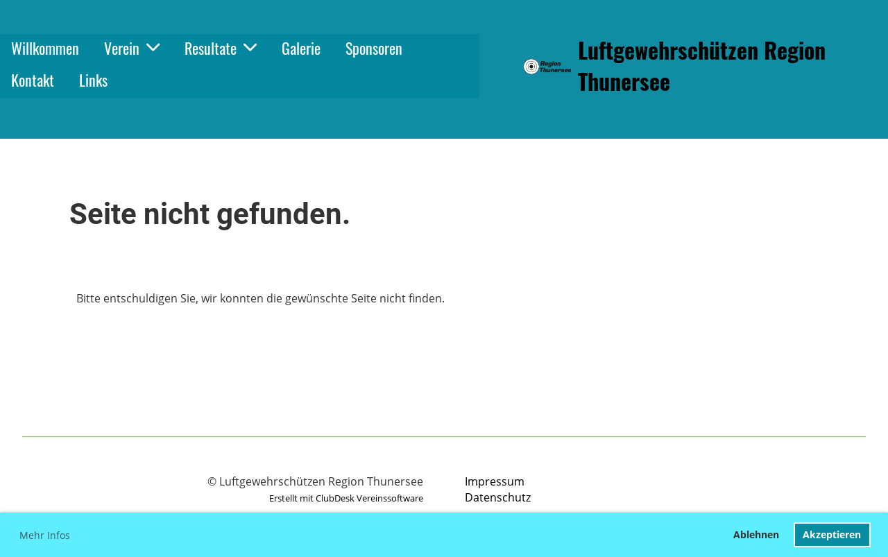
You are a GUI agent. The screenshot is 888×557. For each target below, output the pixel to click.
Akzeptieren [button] (832, 534)
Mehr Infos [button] (44, 535)
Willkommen (45, 48)
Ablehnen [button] (756, 534)
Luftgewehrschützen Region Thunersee (702, 66)
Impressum (494, 481)
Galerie (301, 48)
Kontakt (32, 80)
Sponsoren (373, 48)
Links (93, 80)
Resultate (221, 48)
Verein (132, 48)
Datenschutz (498, 497)
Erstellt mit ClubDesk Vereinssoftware (346, 498)
